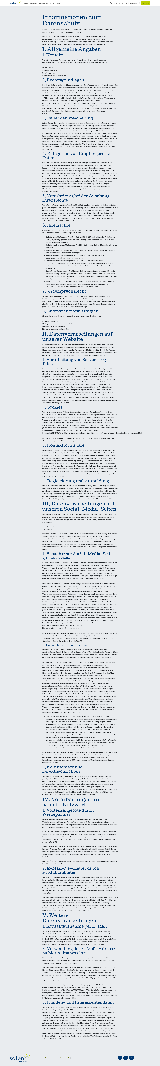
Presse (47, 1058)
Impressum (55, 1058)
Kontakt (145, 3)
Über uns (40, 1058)
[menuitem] (31, 3)
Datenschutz (65, 1058)
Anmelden (134, 3)
